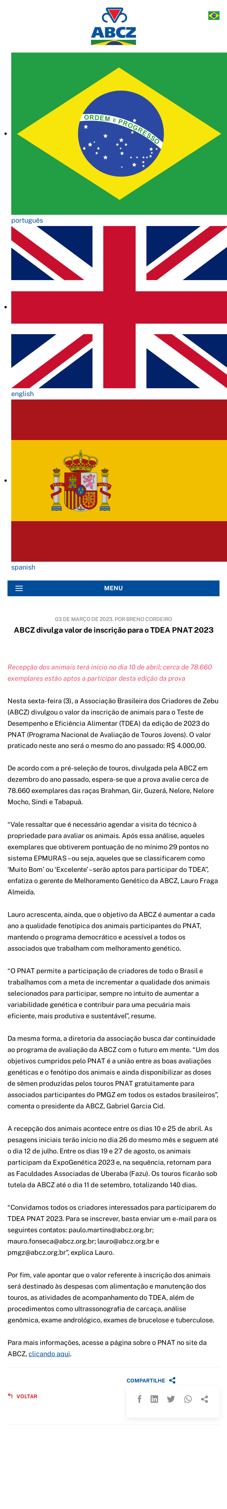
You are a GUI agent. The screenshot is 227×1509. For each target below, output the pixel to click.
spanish (23, 567)
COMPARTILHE (151, 1380)
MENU (69, 588)
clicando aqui (49, 1354)
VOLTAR (22, 1396)
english (22, 394)
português (27, 220)
